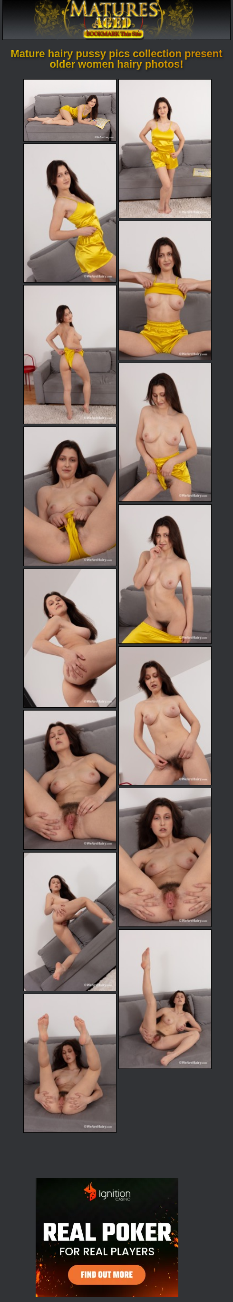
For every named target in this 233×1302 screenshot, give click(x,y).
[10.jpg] (165, 715)
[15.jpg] (69, 1063)
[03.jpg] (69, 213)
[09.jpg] (69, 638)
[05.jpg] (69, 354)
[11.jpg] (69, 779)
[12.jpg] (165, 857)
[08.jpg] (165, 573)
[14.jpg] (165, 998)
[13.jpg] (69, 921)
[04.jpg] (165, 290)
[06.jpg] (165, 432)
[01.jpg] (69, 110)
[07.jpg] (69, 496)
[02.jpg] (165, 148)
